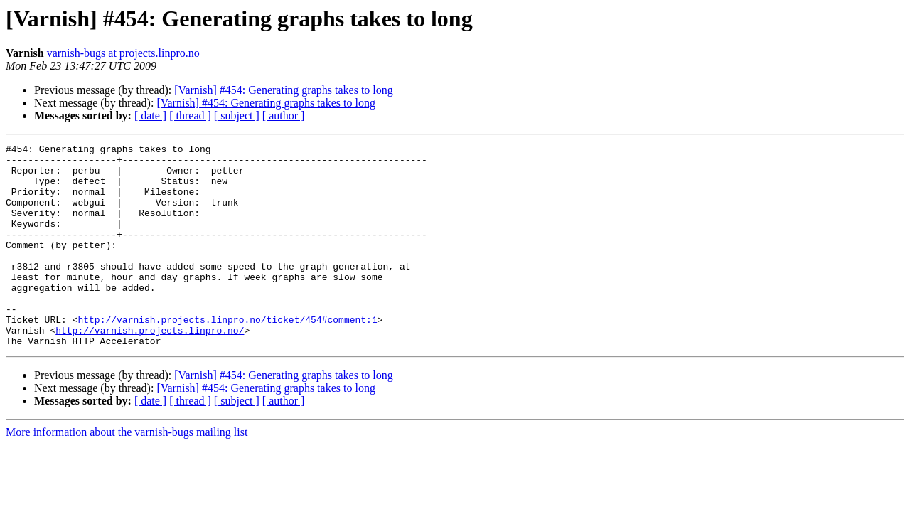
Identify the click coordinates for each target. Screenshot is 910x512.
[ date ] (150, 116)
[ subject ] (236, 116)
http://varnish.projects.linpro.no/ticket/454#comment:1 (227, 355)
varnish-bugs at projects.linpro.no (123, 53)
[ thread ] (190, 116)
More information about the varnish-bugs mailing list (126, 472)
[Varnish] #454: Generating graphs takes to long (283, 90)
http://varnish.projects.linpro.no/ (149, 368)
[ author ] (283, 116)
